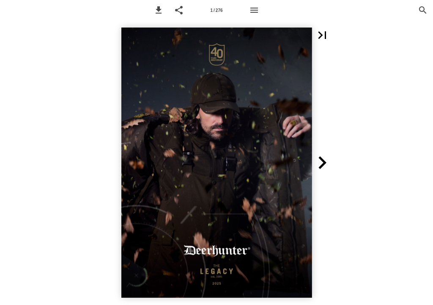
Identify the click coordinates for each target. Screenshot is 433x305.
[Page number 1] (216, 10)
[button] (158, 10)
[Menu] (254, 10)
